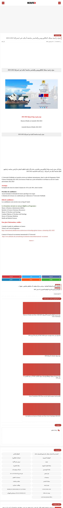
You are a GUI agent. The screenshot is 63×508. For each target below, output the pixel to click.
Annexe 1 (31, 240)
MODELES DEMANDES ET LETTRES (16, 402)
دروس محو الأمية (16, 374)
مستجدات (46, 390)
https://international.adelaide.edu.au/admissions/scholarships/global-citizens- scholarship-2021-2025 (28, 230)
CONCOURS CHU (46, 402)
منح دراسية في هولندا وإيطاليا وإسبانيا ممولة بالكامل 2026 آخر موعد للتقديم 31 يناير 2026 (52, 331)
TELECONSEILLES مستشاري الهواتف (16, 406)
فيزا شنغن (46, 386)
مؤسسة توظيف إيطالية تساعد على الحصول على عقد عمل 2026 (39, 437)
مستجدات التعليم (16, 390)
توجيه (46, 374)
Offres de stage (46, 406)
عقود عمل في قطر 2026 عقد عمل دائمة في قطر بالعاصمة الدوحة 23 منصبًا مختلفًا (35, 486)
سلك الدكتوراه (16, 378)
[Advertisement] (31, 20)
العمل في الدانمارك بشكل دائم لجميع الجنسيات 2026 (46, 367)
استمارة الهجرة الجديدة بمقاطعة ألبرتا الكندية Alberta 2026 (40, 453)
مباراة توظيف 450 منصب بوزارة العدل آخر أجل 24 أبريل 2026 (40, 470)
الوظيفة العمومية (46, 371)
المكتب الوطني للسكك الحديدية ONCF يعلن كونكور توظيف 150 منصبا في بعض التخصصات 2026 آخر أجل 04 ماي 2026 (28, 461)
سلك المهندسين (46, 382)
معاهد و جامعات (16, 394)
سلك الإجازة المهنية (46, 378)
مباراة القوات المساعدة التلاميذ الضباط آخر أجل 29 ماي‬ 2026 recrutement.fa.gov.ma (35, 478)
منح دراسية (57, 35)
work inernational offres (46, 410)
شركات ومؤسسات (16, 382)
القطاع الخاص (16, 367)
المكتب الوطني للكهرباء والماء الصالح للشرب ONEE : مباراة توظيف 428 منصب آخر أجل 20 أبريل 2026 (31, 445)
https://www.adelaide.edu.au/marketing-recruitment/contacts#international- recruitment (25, 236)
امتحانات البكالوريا (16, 371)
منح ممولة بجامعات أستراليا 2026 (12, 308)
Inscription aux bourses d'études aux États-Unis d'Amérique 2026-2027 (12, 331)
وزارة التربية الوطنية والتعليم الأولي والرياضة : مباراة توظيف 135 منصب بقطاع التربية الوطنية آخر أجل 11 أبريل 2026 (28, 420)
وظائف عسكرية (16, 398)
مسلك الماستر (46, 394)
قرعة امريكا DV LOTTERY (16, 386)
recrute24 (47, 505)
